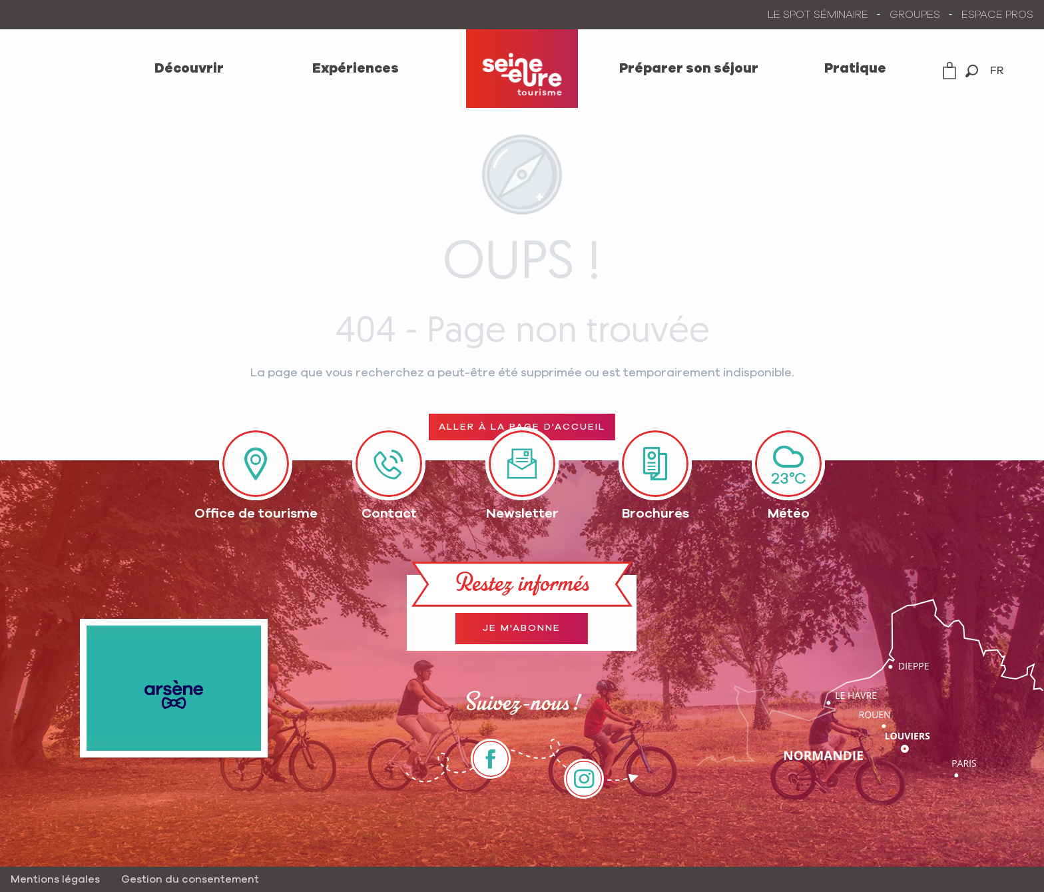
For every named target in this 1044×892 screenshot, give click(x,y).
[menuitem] (189, 69)
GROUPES (915, 14)
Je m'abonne (522, 628)
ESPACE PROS (997, 14)
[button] (971, 71)
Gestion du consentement (190, 879)
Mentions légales (55, 879)
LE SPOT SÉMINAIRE (818, 14)
